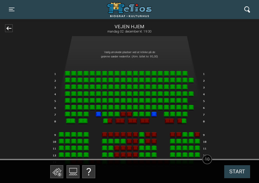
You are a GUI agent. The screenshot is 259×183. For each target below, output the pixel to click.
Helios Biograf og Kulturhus (125, 9)
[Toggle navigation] (12, 9)
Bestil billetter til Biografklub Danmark (95, 132)
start (237, 172)
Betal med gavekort (95, 146)
